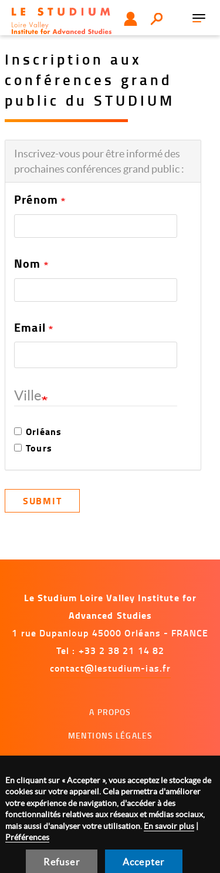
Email (30, 327)
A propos (110, 711)
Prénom (36, 199)
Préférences (27, 837)
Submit (42, 500)
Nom (27, 263)
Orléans (38, 431)
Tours (33, 447)
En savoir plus (169, 826)
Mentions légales (110, 735)
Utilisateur (130, 19)
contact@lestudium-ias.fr (110, 668)
